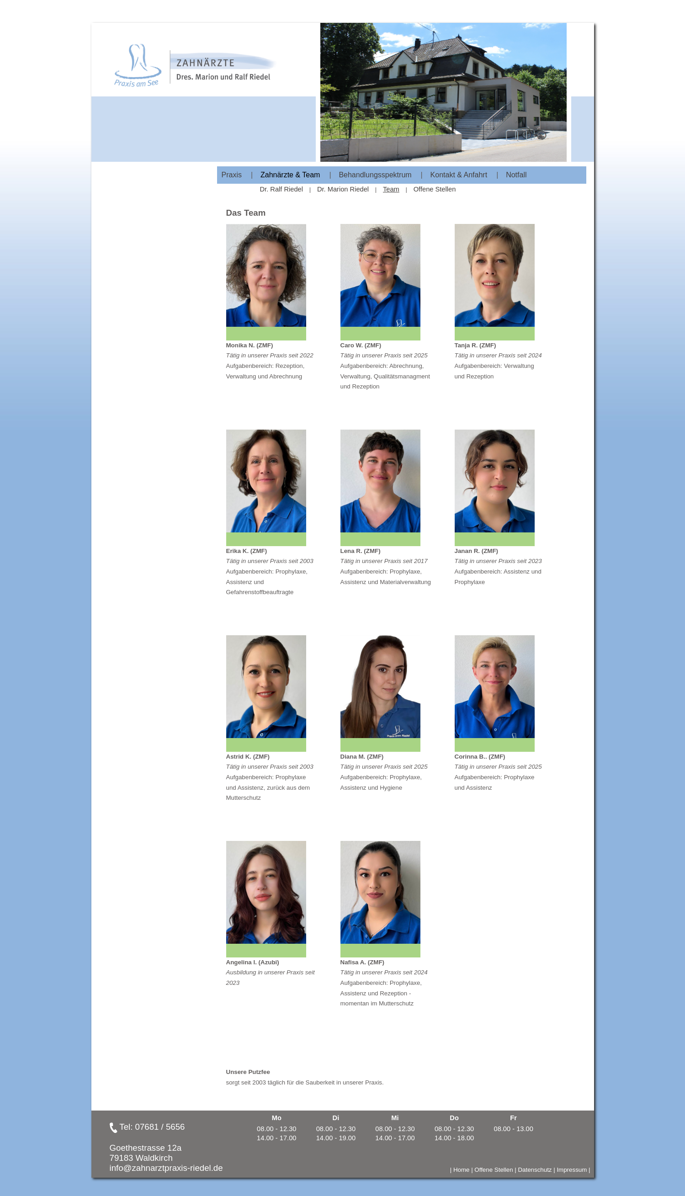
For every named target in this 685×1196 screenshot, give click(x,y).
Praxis (232, 175)
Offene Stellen (435, 189)
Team (391, 189)
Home (461, 1169)
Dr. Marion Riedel (343, 189)
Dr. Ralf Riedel (281, 189)
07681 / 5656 (160, 1127)
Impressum (572, 1169)
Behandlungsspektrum (375, 175)
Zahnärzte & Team (290, 175)
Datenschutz (535, 1169)
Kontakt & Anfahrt (459, 175)
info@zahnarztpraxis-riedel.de (166, 1168)
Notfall (516, 175)
